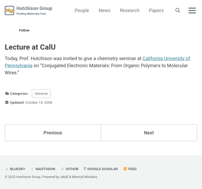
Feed (130, 169)
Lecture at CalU (30, 47)
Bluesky (15, 169)
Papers (156, 10)
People (82, 10)
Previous (53, 132)
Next (149, 132)
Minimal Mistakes (84, 177)
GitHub (69, 169)
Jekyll (64, 177)
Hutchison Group (34, 11)
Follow (24, 30)
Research (130, 10)
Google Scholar (100, 169)
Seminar (41, 93)
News (104, 10)
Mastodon (42, 169)
